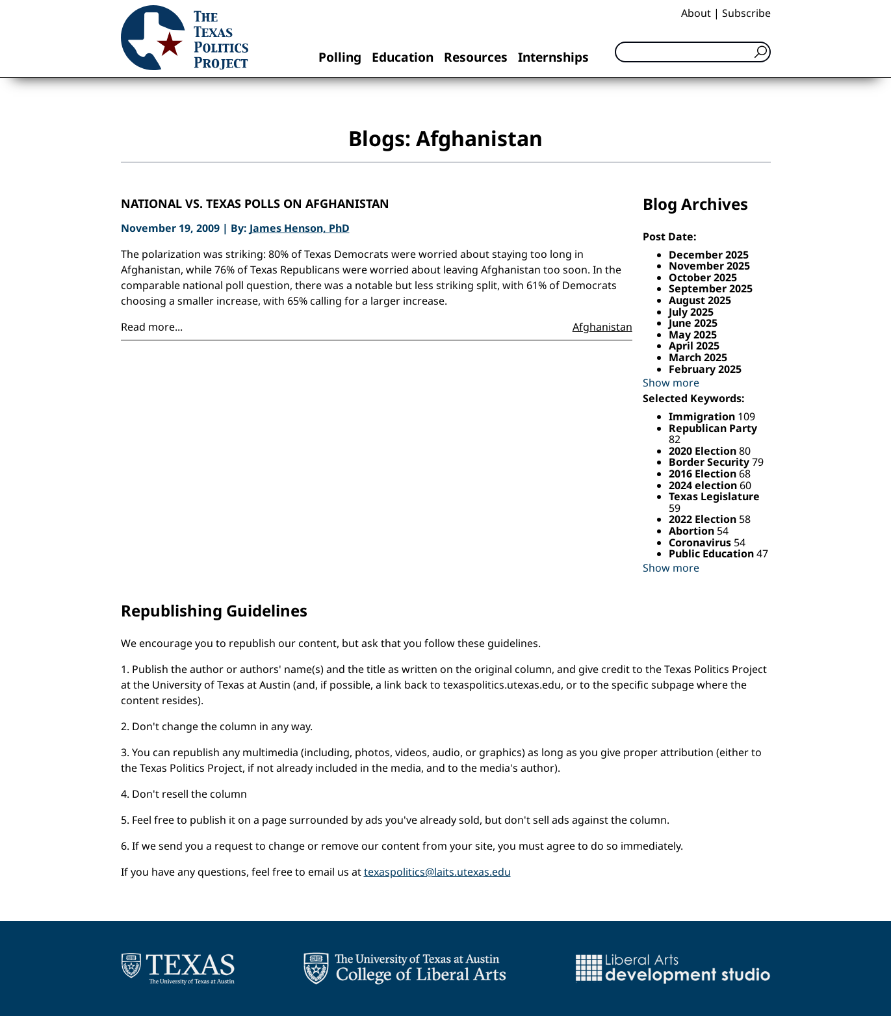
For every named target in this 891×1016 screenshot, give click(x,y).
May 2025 (693, 334)
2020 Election (704, 451)
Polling (339, 57)
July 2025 (691, 312)
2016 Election (704, 473)
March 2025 (698, 357)
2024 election (704, 485)
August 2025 (700, 300)
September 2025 (711, 288)
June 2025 (693, 323)
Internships (553, 57)
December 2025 (709, 255)
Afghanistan (602, 327)
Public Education (712, 553)
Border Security (710, 462)
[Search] (693, 52)
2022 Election (704, 519)
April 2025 (694, 345)
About (696, 13)
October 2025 (703, 277)
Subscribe (746, 13)
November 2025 (709, 266)
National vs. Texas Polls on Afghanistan (255, 204)
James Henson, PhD (300, 228)
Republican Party (713, 428)
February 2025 (705, 369)
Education (402, 57)
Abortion (693, 531)
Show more (671, 382)
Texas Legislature (714, 496)
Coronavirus (701, 542)
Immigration (703, 416)
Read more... (152, 327)
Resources (476, 57)
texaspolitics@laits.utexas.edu (437, 872)
